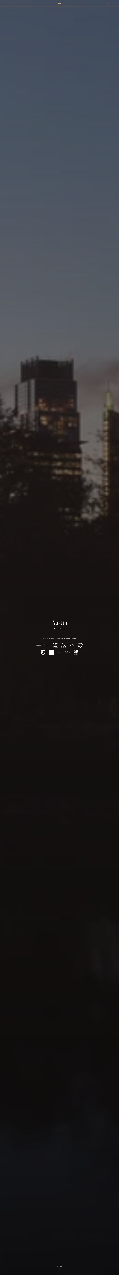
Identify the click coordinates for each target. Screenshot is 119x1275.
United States (59, 628)
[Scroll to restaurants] (59, 1268)
